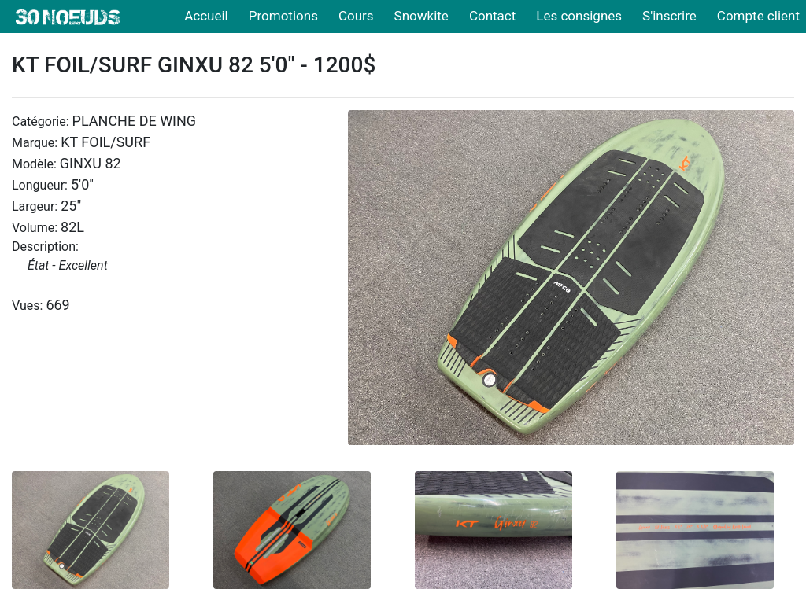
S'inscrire (669, 16)
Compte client (758, 16)
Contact (492, 16)
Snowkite (421, 16)
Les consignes (579, 16)
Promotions (283, 16)
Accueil (206, 16)
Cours (356, 16)
